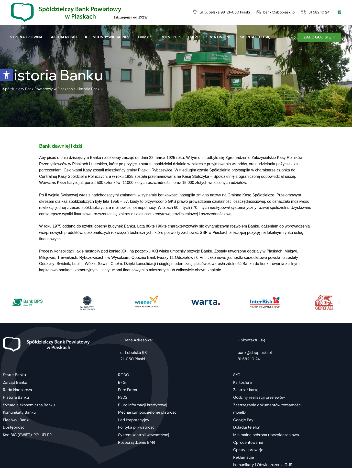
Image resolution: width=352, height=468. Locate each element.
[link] (6, 75)
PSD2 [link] (122, 397)
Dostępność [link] (13, 427)
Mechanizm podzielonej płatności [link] (147, 412)
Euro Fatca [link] (127, 389)
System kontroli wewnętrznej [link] (143, 434)
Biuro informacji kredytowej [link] (142, 405)
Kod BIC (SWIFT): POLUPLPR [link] (27, 434)
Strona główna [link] (26, 37)
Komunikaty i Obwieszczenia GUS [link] (262, 464)
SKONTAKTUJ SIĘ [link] (255, 37)
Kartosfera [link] (242, 382)
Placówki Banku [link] (17, 419)
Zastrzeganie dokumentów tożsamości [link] (267, 405)
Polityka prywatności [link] (136, 427)
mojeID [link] (239, 412)
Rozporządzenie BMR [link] (136, 442)
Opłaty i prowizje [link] (248, 449)
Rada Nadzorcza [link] (17, 389)
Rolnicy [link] (168, 37)
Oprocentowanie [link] (248, 442)
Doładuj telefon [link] (246, 427)
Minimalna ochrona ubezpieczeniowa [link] (266, 434)
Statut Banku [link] (14, 374)
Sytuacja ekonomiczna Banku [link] (29, 405)
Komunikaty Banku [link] (19, 412)
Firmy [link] (143, 37)
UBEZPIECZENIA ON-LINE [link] (209, 37)
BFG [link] (122, 382)
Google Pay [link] (243, 419)
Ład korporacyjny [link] (133, 419)
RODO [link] (123, 374)
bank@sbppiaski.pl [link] (255, 352)
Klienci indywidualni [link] (105, 37)
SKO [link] (236, 374)
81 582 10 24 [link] (249, 358)
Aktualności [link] (64, 37)
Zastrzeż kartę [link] (245, 389)
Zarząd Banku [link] (15, 382)
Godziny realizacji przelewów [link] (259, 397)
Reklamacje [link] (243, 457)
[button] (13, 302)
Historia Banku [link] (16, 397)
